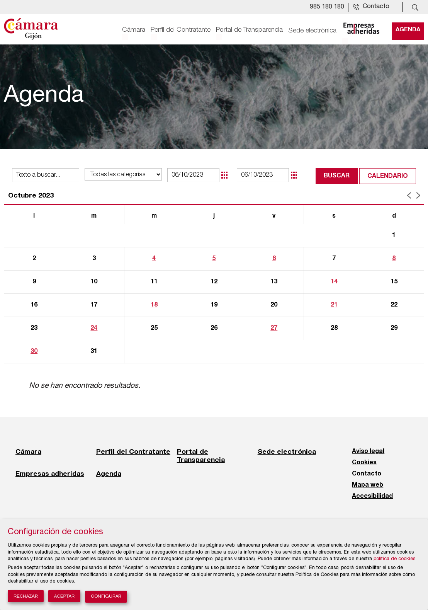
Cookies (364, 462)
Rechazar (26, 596)
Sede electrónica (312, 30)
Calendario (387, 176)
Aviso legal (368, 451)
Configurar (106, 597)
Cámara (133, 30)
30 (34, 351)
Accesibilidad (372, 496)
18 (154, 305)
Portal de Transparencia (249, 30)
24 (93, 328)
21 (334, 305)
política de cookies (394, 559)
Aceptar (64, 596)
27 (273, 328)
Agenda (408, 29)
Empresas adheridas (49, 473)
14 (334, 282)
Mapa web (367, 485)
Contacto (366, 474)
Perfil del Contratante (181, 30)
